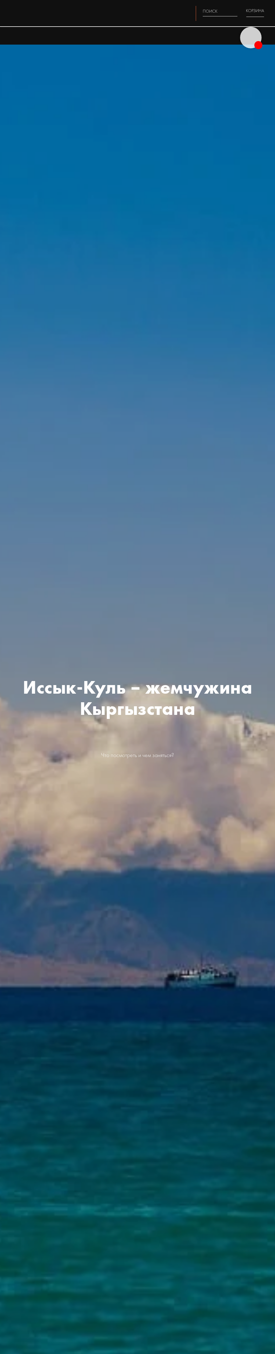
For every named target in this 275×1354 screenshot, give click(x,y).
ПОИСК (210, 11)
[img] (234, 11)
